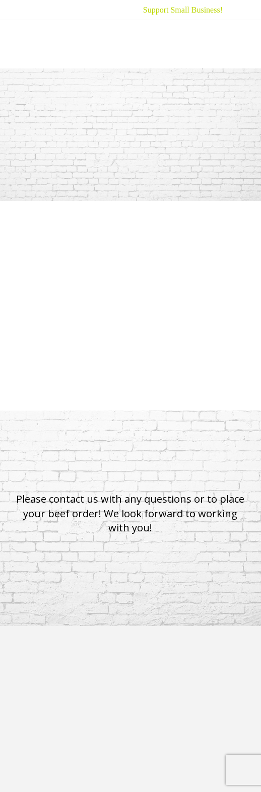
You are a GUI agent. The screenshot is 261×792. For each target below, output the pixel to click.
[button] (234, 44)
